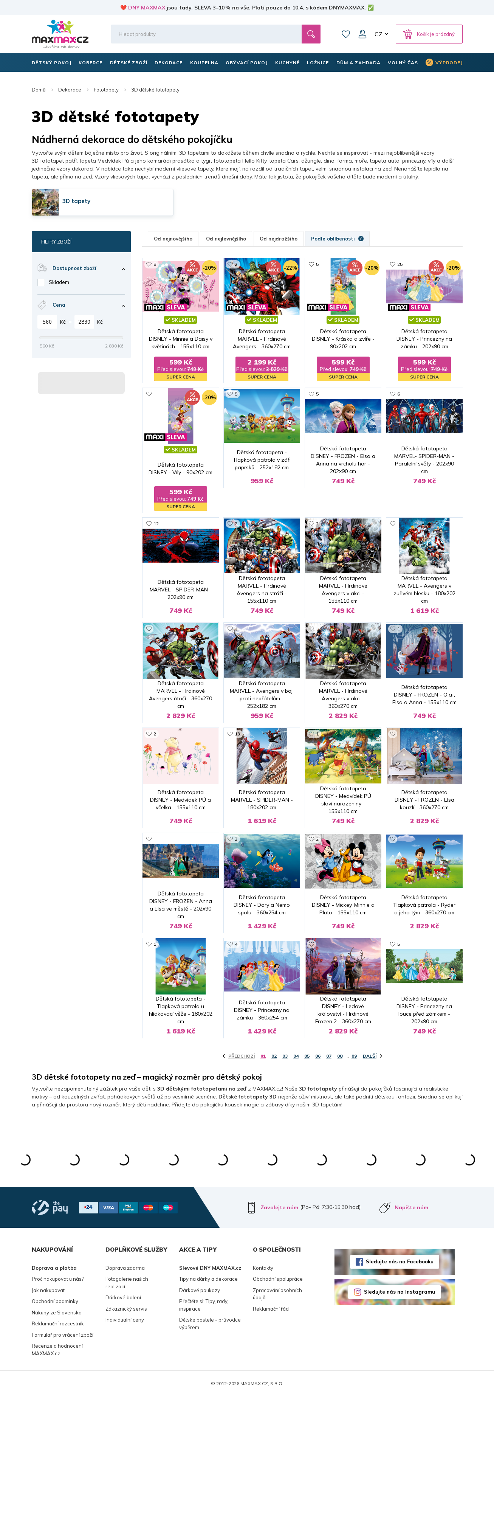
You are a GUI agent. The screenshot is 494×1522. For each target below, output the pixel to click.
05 (307, 1181)
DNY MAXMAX (146, 7)
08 (339, 1181)
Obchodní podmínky (55, 1427)
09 (354, 1181)
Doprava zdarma (125, 1393)
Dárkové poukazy (199, 1416)
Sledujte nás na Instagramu (399, 1417)
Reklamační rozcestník (58, 1449)
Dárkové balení (123, 1423)
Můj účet (362, 34)
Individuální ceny (124, 1445)
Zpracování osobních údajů (277, 1419)
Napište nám (411, 1333)
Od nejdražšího (278, 239)
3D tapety (76, 201)
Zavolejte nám (279, 1333)
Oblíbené (345, 34)
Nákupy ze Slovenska (57, 1438)
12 (156, 524)
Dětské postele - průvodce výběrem (210, 1449)
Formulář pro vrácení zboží (62, 1460)
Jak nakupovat (48, 1416)
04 (296, 1181)
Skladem (59, 282)
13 (237, 784)
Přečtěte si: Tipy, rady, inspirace (203, 1430)
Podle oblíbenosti (337, 239)
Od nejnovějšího (173, 239)
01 (263, 1181)
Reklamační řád (271, 1434)
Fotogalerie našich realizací (126, 1408)
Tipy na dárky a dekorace (208, 1404)
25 (400, 264)
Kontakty (263, 1393)
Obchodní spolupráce (278, 1404)
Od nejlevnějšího (226, 239)
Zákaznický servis (126, 1434)
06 (318, 1181)
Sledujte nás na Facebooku (400, 1387)
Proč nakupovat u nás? (58, 1404)
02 (274, 1181)
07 (328, 1181)
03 (285, 1181)
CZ (379, 34)
